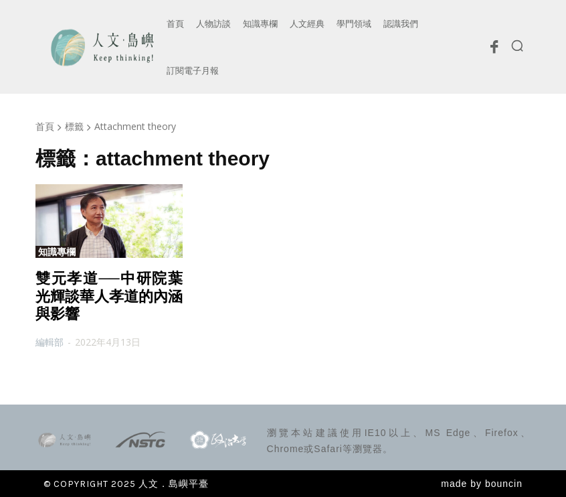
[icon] (494, 50)
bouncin (504, 483)
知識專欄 (57, 252)
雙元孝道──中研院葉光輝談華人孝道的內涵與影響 (109, 296)
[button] (517, 45)
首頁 (44, 126)
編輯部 (49, 342)
